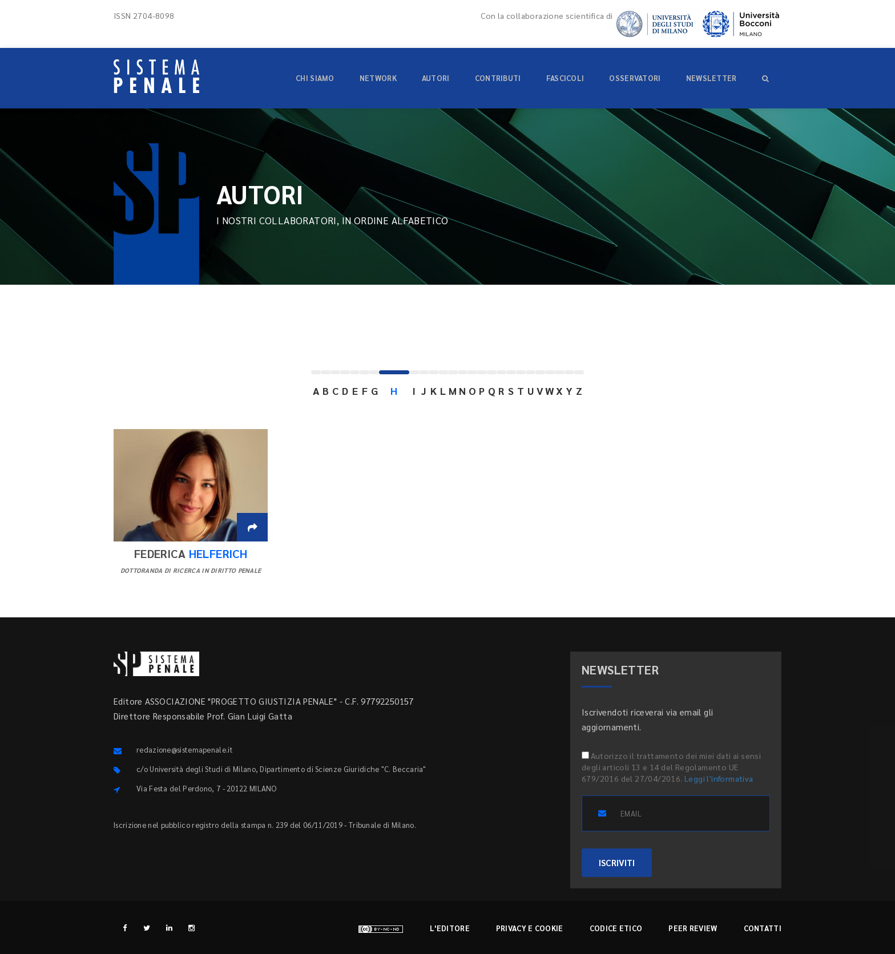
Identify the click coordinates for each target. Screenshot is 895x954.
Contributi (498, 78)
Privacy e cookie (529, 928)
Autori (436, 78)
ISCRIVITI (617, 862)
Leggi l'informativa (718, 778)
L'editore (450, 928)
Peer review (692, 928)
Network (378, 78)
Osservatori (634, 78)
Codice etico (616, 928)
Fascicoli (565, 78)
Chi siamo (315, 78)
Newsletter (711, 78)
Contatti (762, 928)
